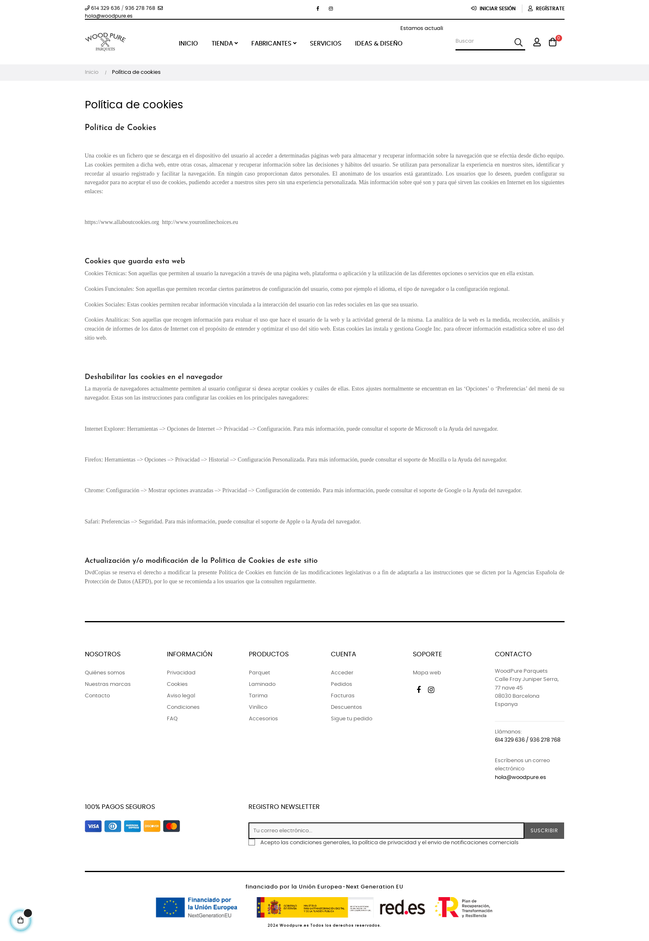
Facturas (343, 696)
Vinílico (258, 707)
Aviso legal (181, 696)
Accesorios (263, 719)
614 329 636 (102, 8)
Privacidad (181, 673)
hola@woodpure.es (520, 777)
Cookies (177, 684)
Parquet (259, 673)
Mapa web (427, 673)
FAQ (172, 719)
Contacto (97, 696)
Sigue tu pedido (351, 719)
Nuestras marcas (108, 684)
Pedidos (341, 684)
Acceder (342, 673)
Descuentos (346, 707)
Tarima (258, 696)
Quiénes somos (105, 673)
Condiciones (183, 707)
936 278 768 (140, 8)
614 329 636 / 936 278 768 (527, 740)
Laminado (262, 684)
